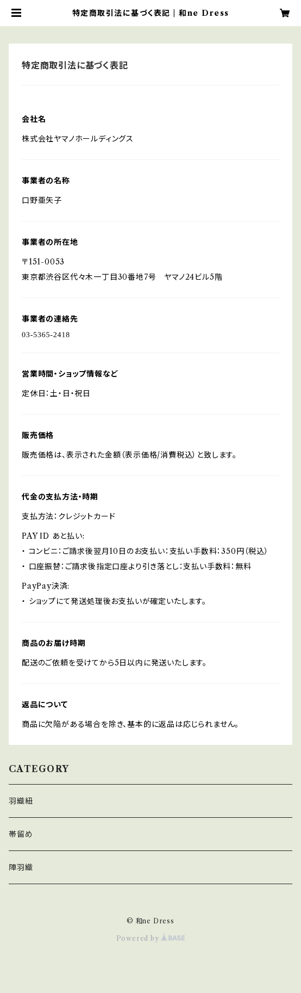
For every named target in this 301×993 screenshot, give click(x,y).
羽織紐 (21, 801)
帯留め (21, 834)
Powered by (150, 938)
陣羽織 (21, 867)
